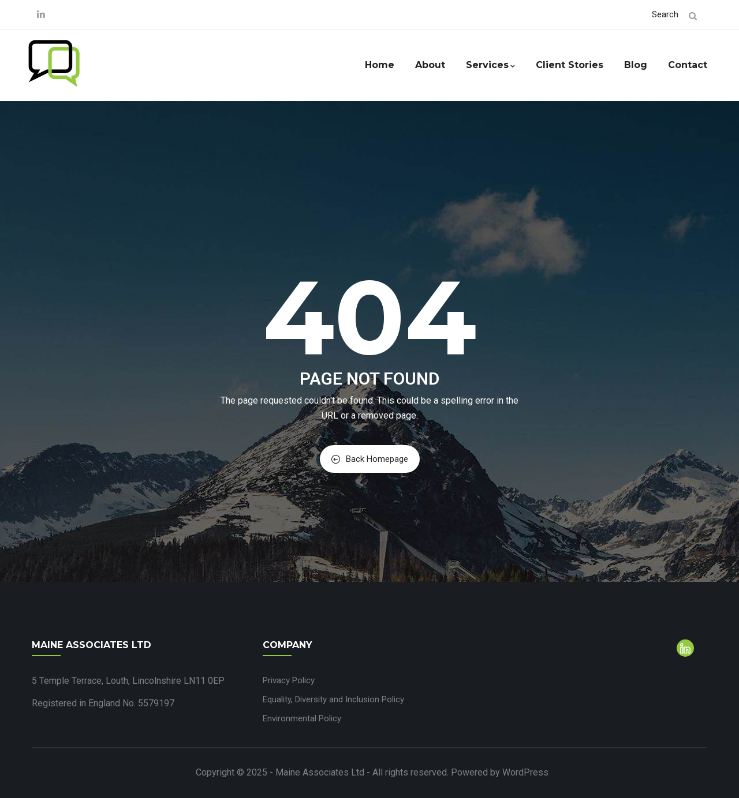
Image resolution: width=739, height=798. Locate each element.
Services (490, 64)
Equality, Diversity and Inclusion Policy (333, 699)
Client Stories (569, 64)
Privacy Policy (289, 680)
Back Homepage (369, 459)
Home (379, 64)
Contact (687, 64)
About (430, 64)
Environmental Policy (302, 718)
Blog (635, 64)
